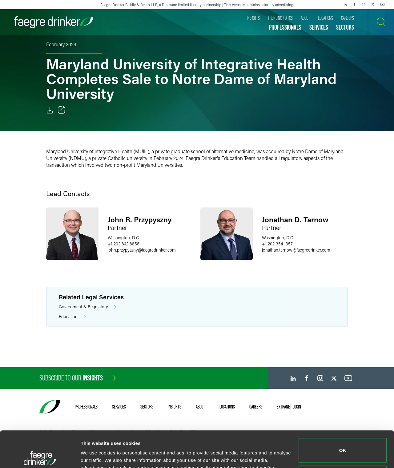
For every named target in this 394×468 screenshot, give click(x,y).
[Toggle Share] (61, 110)
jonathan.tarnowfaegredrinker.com (296, 250)
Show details (95, 455)
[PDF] (50, 110)
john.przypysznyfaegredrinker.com (142, 250)
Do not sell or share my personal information (343, 441)
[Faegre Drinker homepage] (53, 22)
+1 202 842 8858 (123, 244)
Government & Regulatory (87, 307)
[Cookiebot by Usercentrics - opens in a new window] (40, 456)
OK (342, 414)
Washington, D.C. (124, 237)
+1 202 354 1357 (277, 244)
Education (72, 317)
